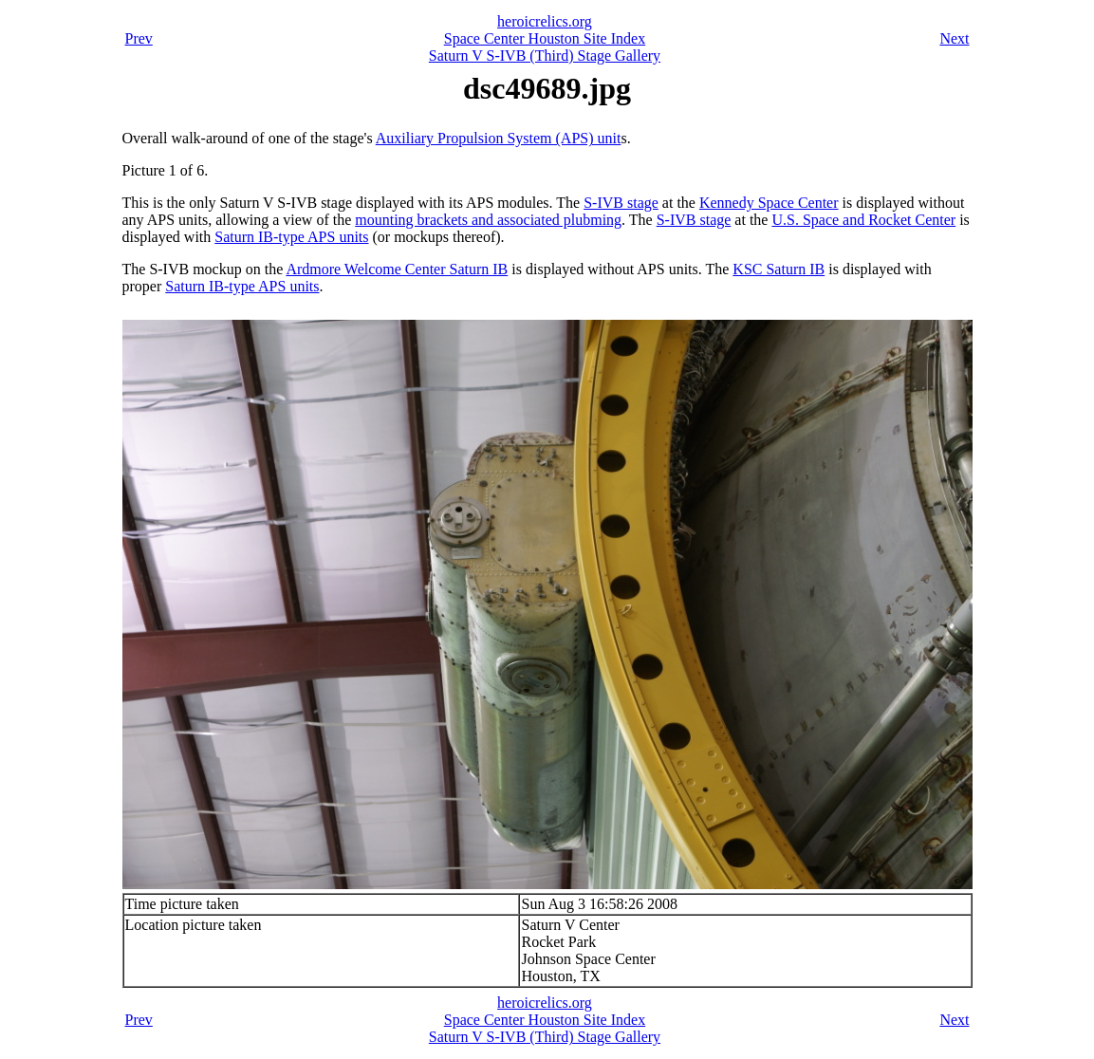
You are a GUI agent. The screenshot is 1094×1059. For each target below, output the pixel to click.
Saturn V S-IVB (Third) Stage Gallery (544, 55)
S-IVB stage (621, 203)
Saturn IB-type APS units (291, 237)
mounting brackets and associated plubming (488, 220)
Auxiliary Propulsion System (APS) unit (498, 138)
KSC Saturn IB (778, 269)
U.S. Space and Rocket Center (863, 220)
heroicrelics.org (544, 21)
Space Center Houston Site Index (544, 38)
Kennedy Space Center (769, 203)
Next (954, 38)
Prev (139, 38)
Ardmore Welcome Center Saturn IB (397, 269)
